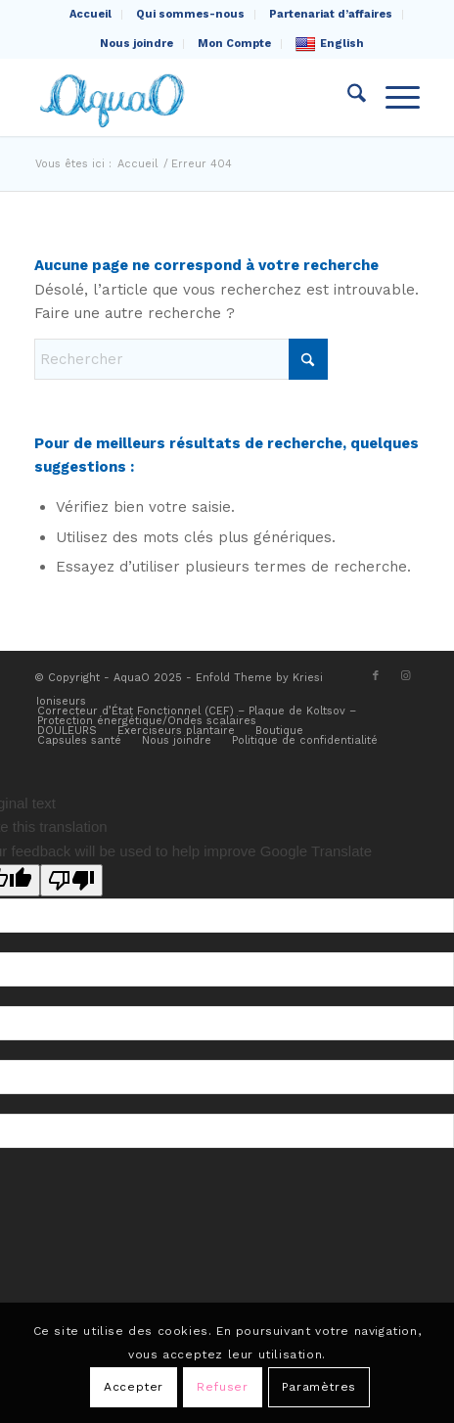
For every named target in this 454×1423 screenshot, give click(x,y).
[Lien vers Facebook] (375, 676)
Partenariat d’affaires (330, 14)
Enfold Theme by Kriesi (259, 677)
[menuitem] (91, 15)
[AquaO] (188, 97)
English (329, 44)
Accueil (90, 14)
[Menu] (393, 97)
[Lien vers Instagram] (405, 676)
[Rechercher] (347, 97)
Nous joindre (136, 43)
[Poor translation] (71, 880)
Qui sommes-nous (190, 14)
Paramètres (319, 1387)
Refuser (222, 1387)
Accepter (133, 1387)
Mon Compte (234, 43)
